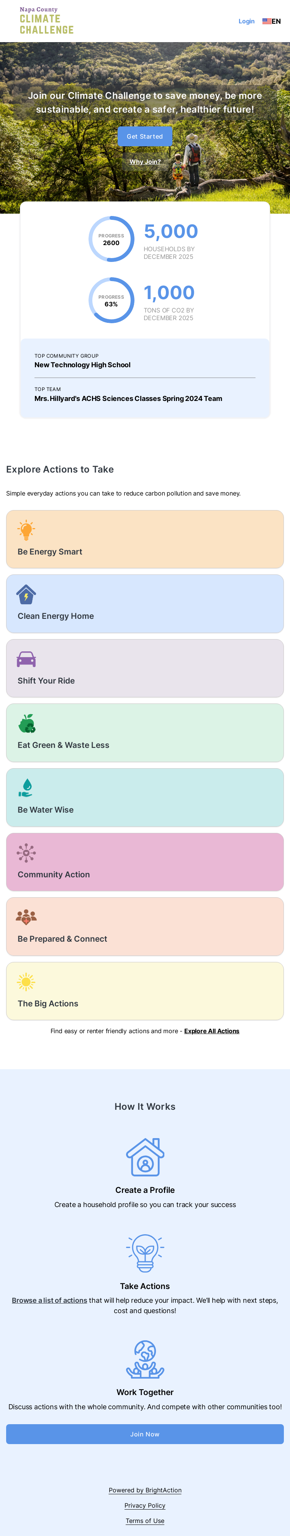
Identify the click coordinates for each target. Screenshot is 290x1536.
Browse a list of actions (49, 1300)
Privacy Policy (145, 1505)
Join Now (145, 1434)
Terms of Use (145, 1521)
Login (247, 21)
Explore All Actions (211, 1031)
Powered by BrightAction (145, 1490)
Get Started (145, 136)
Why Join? (145, 161)
